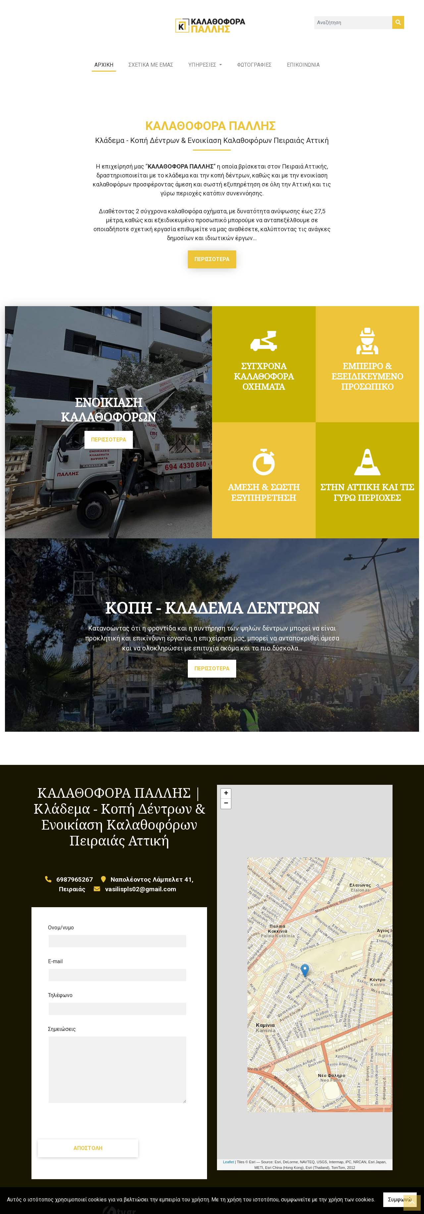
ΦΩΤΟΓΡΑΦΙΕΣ (254, 71)
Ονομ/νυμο (61, 934)
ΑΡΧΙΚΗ (103, 71)
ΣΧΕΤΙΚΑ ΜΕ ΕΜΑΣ (151, 71)
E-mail (55, 968)
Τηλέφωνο (60, 1002)
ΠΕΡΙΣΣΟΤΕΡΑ (212, 265)
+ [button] (226, 800)
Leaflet (228, 1168)
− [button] (226, 810)
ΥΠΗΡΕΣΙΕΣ (203, 71)
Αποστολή (98, 1155)
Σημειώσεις (62, 1036)
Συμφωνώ (400, 1199)
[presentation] (98, 1128)
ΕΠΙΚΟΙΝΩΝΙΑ (303, 71)
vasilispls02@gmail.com (140, 895)
